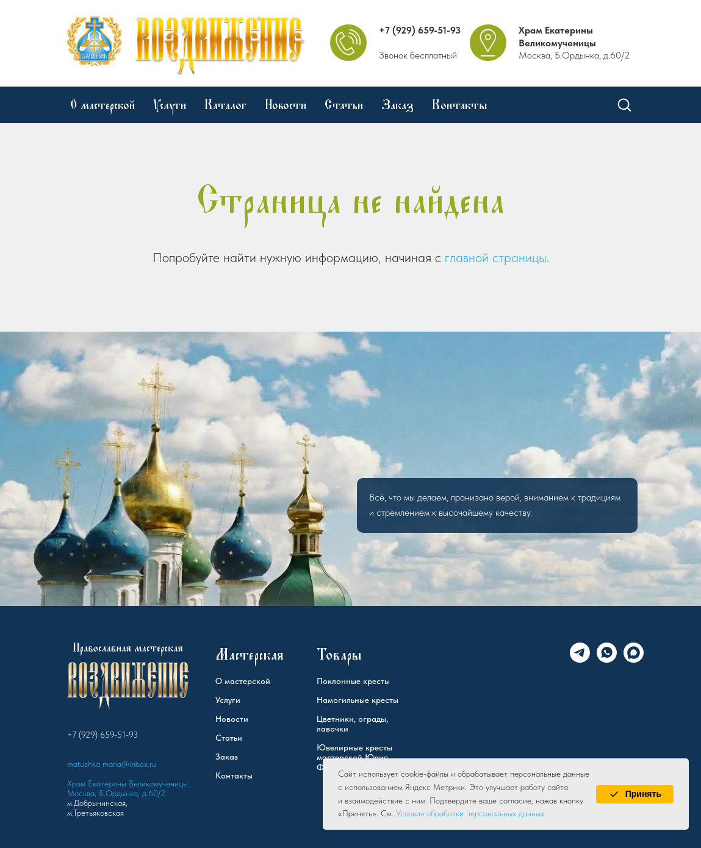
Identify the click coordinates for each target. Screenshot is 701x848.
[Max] (634, 659)
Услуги (169, 105)
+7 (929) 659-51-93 (420, 30)
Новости (285, 105)
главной (467, 257)
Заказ (397, 105)
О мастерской (102, 105)
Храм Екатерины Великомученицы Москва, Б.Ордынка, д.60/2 (127, 788)
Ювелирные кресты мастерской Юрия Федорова (354, 757)
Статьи (344, 105)
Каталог (225, 105)
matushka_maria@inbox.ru (111, 764)
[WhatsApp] (607, 659)
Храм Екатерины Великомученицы (557, 36)
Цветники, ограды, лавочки (352, 723)
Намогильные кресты (357, 700)
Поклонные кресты (353, 681)
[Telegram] (580, 659)
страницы (519, 257)
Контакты (459, 105)
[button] (624, 104)
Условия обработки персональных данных (470, 813)
